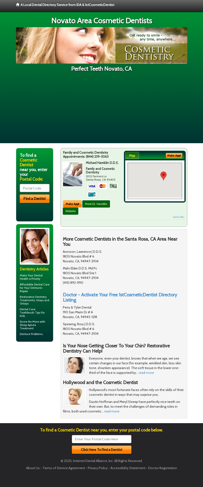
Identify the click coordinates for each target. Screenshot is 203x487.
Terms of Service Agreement (64, 468)
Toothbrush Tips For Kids (32, 314)
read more (146, 372)
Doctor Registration (162, 468)
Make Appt (72, 204)
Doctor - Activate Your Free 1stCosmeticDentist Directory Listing (120, 297)
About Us (33, 468)
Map (132, 155)
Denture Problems (31, 334)
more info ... (179, 216)
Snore (23, 321)
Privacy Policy (98, 468)
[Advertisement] (101, 109)
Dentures (36, 287)
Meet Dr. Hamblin (96, 204)
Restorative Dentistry (33, 297)
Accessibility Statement (127, 468)
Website (70, 211)
